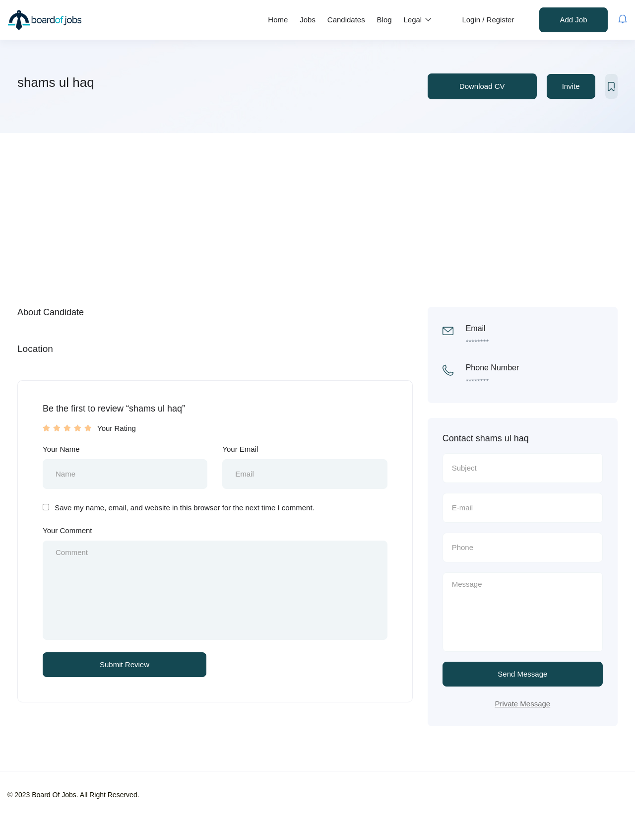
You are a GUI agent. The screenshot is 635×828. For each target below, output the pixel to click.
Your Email (240, 449)
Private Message (522, 703)
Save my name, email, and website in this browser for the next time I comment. (185, 507)
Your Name (61, 449)
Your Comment (67, 530)
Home (278, 19)
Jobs (308, 19)
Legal (418, 19)
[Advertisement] (317, 207)
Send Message (522, 674)
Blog (384, 19)
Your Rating (116, 428)
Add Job (573, 19)
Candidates (346, 19)
